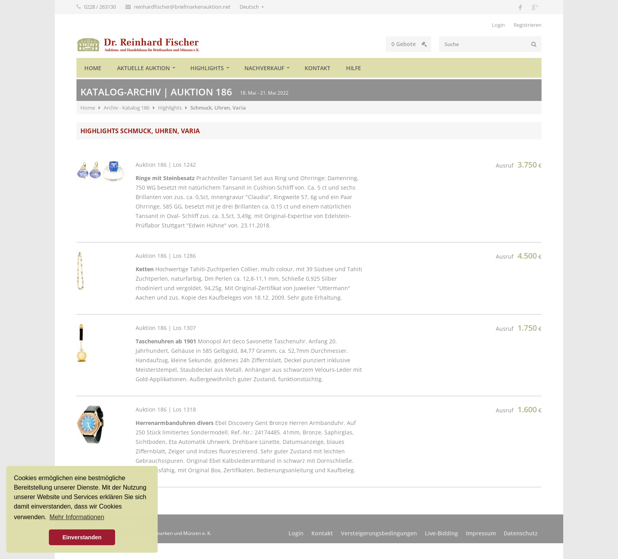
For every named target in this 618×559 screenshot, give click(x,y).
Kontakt (317, 68)
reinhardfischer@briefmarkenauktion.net (183, 6)
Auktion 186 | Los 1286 (166, 255)
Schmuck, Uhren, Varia (218, 107)
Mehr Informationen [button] (77, 517)
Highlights (207, 68)
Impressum (481, 533)
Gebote (409, 44)
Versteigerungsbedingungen (379, 533)
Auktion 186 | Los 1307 (166, 328)
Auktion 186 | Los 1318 (166, 409)
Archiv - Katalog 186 (126, 107)
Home (92, 68)
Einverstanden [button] (81, 537)
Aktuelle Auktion (143, 68)
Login (498, 24)
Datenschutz (521, 533)
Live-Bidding (441, 533)
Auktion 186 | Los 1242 (166, 164)
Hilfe (353, 68)
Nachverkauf (264, 68)
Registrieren (528, 24)
